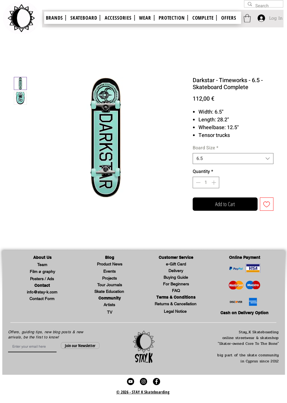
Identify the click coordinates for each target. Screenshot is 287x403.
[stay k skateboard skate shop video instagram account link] (143, 381)
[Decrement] (198, 182)
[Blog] (109, 258)
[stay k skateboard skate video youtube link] (130, 381)
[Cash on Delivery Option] (244, 313)
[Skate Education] (109, 292)
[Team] (42, 265)
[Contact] (42, 286)
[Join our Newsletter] (80, 345)
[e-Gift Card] (176, 264)
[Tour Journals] (109, 285)
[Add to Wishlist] (266, 204)
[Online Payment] (244, 258)
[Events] (109, 271)
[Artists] (109, 305)
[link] (247, 18)
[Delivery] (176, 271)
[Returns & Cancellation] (175, 304)
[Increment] (214, 182)
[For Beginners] (176, 284)
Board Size (205, 148)
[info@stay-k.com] (42, 292)
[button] (42, 258)
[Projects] (109, 278)
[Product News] (109, 264)
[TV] (109, 312)
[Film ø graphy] (42, 272)
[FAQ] (176, 291)
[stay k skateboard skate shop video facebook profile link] (156, 381)
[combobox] (233, 158)
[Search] (263, 6)
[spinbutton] (206, 182)
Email (10, 341)
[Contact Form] (42, 299)
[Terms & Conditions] (176, 297)
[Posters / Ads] (42, 279)
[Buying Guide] (176, 277)
